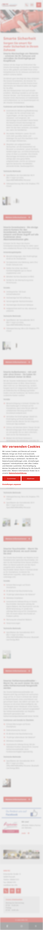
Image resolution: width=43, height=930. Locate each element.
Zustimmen (11, 478)
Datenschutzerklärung (17, 473)
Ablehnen (30, 478)
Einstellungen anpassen (11, 484)
